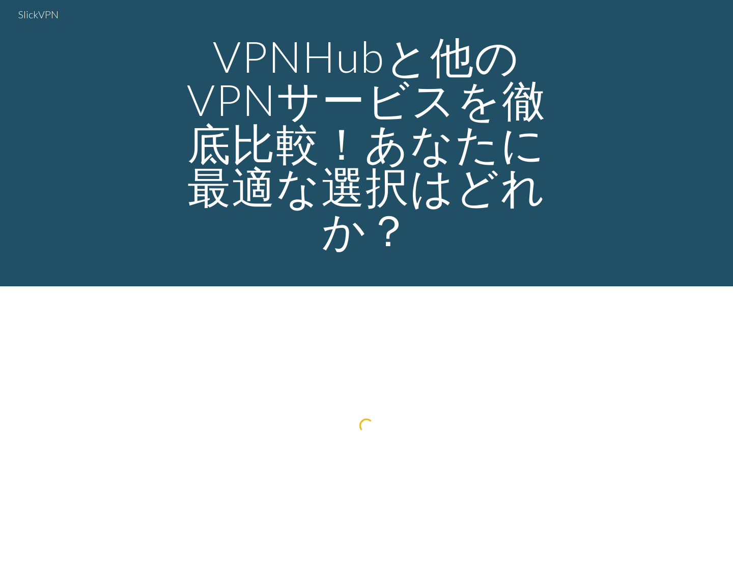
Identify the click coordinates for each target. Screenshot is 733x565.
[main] (366, 143)
